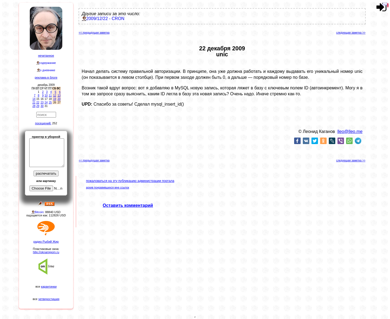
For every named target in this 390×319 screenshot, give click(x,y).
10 (46, 95)
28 (33, 106)
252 (54, 123)
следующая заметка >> (350, 32)
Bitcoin (38, 212)
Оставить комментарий (128, 205)
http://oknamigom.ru (46, 252)
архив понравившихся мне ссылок (107, 187)
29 (37, 106)
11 (50, 95)
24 (46, 102)
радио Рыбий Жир (45, 241)
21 (33, 102)
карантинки (49, 286)
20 (58, 98)
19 (54, 98)
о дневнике (47, 70)
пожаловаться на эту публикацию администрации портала (130, 181)
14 (33, 98)
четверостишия (48, 299)
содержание (47, 62)
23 (42, 102)
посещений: (43, 123)
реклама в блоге (46, 77)
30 (42, 106)
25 (50, 102)
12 (54, 95)
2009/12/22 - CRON (105, 18)
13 (58, 95)
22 (37, 102)
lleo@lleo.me (350, 131)
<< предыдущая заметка (94, 32)
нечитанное (46, 55)
